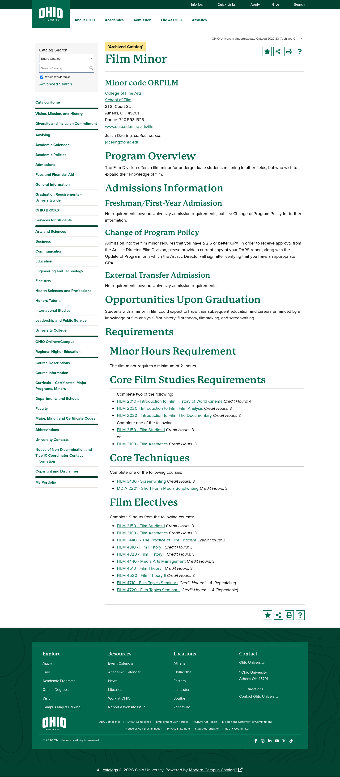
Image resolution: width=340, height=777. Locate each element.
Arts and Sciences (50, 231)
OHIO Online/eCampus (54, 341)
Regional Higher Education (58, 351)
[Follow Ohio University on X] (284, 741)
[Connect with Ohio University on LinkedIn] (270, 741)
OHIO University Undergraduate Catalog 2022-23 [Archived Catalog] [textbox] (255, 38)
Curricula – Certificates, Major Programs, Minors (60, 385)
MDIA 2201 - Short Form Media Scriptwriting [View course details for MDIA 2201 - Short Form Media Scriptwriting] (158, 488)
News (112, 680)
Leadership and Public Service (61, 320)
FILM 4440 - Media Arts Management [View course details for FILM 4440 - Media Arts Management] (151, 561)
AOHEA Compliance (138, 722)
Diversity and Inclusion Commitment (66, 123)
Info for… (200, 4)
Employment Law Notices (172, 722)
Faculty (41, 408)
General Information (52, 184)
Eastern (180, 680)
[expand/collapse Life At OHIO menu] (185, 19)
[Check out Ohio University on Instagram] (263, 741)
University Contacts (52, 439)
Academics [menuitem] (114, 20)
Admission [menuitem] (142, 20)
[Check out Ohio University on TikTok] (291, 741)
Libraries (115, 689)
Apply (255, 4)
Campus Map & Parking (61, 706)
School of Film (118, 100)
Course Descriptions (52, 363)
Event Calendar (120, 663)
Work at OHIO (119, 698)
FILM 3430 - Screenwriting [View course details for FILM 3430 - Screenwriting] (141, 481)
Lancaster (181, 689)
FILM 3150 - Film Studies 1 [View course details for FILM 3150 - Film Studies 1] (141, 430)
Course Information (51, 373)
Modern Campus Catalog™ (213, 770)
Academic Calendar (52, 145)
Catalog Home (47, 102)
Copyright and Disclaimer (56, 471)
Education (43, 261)
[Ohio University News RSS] (298, 741)
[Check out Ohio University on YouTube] (277, 741)
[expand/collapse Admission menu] (154, 19)
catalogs (110, 770)
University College (51, 330)
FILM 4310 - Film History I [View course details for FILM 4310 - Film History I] (140, 547)
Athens (179, 663)
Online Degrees (55, 689)
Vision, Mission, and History (59, 113)
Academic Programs (58, 680)
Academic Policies (51, 154)
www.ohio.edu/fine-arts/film (130, 126)
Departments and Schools (57, 398)
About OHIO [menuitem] (85, 20)
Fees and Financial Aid (54, 174)
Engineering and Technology (59, 271)
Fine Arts (43, 280)
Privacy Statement (178, 728)
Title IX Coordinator (237, 728)
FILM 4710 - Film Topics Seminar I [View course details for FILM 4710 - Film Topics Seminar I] (147, 583)
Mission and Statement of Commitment (247, 722)
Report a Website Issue (127, 706)
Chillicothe (182, 672)
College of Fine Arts (123, 93)
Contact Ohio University (259, 696)
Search (297, 4)
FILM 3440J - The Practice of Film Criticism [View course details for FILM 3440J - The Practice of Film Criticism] (156, 540)
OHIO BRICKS (47, 210)
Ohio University (64, 740)
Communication (48, 251)
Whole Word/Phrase (58, 77)
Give (275, 4)
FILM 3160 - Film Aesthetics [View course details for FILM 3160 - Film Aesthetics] (142, 444)
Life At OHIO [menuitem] (171, 20)
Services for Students (53, 220)
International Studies (53, 310)
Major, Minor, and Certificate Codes (65, 418)
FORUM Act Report (205, 722)
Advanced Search (55, 84)
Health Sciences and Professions (63, 290)
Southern (181, 698)
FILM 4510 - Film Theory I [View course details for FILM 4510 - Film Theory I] (140, 568)
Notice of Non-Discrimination (143, 728)
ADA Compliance (110, 722)
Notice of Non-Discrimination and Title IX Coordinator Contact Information (63, 455)
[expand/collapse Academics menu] (127, 19)
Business (43, 241)
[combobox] (257, 38)
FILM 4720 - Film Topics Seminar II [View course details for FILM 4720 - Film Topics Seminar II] (148, 590)
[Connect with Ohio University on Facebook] (256, 741)
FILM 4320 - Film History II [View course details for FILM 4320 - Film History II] (141, 554)
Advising (42, 135)
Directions (254, 689)
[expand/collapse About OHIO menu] (98, 19)
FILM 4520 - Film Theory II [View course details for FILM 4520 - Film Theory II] (141, 575)
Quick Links (228, 4)
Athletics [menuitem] (199, 20)
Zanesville (182, 706)
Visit (46, 698)
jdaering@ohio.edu (122, 142)
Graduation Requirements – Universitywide (58, 197)
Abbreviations (47, 429)
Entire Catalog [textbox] (50, 58)
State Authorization (207, 728)
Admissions (45, 164)
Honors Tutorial (48, 300)
